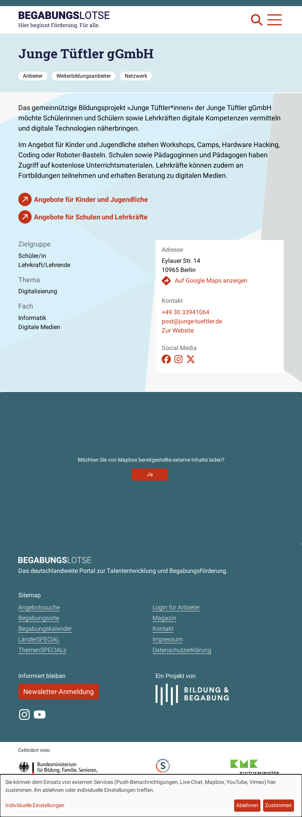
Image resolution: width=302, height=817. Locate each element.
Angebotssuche (39, 607)
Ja (150, 474)
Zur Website (178, 330)
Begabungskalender (45, 628)
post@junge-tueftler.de (192, 321)
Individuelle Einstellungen (34, 805)
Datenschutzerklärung (182, 650)
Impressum (168, 639)
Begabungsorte (38, 618)
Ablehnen (247, 805)
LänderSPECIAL (38, 639)
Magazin (164, 618)
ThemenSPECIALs (42, 650)
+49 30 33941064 (185, 312)
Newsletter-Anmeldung (58, 691)
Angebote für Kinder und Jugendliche (91, 199)
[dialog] (151, 795)
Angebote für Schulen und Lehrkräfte (91, 217)
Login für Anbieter (176, 607)
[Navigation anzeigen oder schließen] (274, 20)
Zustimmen (278, 805)
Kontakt (163, 628)
